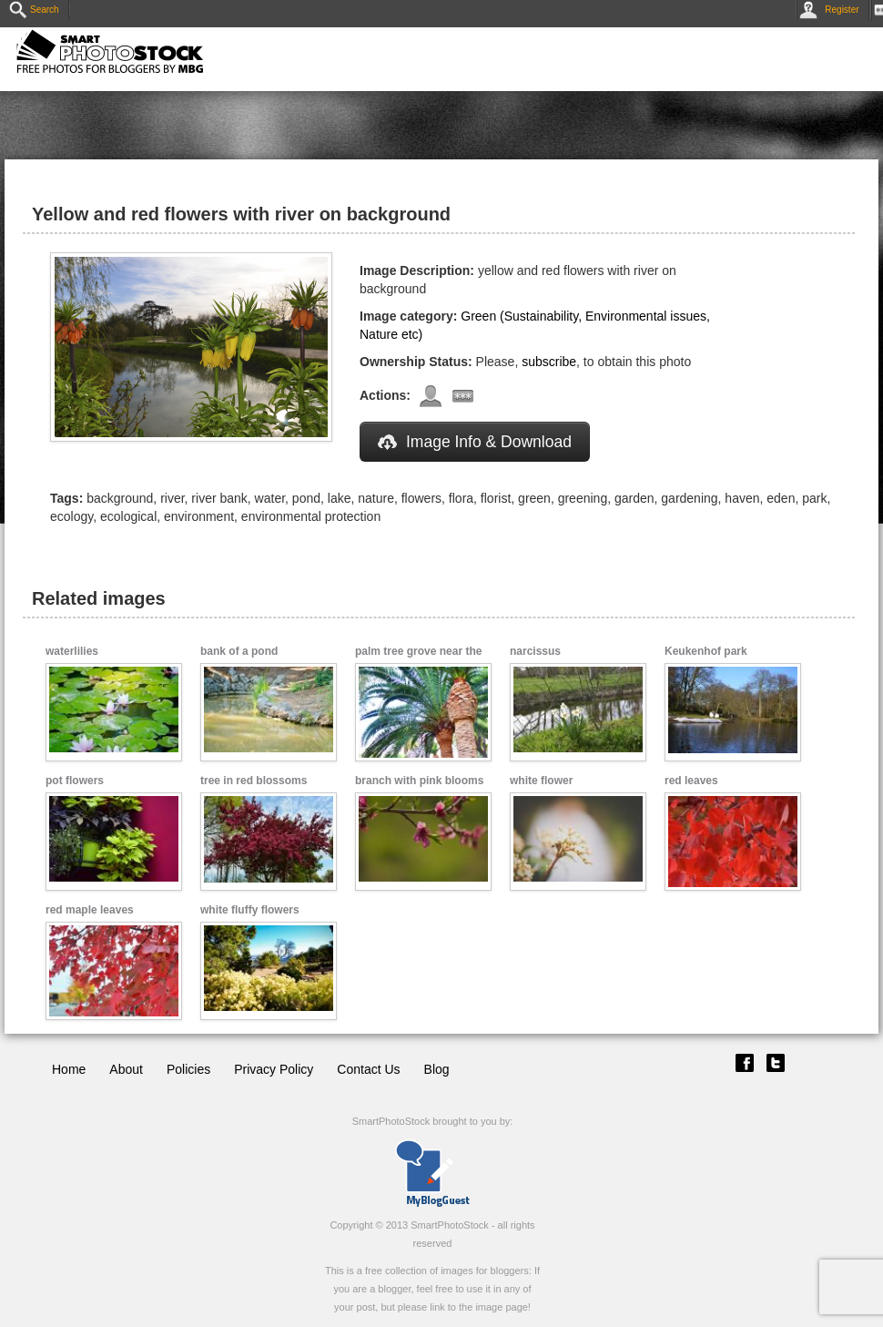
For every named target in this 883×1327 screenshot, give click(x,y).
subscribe (549, 361)
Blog (437, 1069)
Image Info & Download (475, 442)
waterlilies (72, 651)
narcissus (535, 651)
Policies (188, 1069)
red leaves (691, 780)
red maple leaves (90, 909)
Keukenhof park (706, 651)
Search (34, 10)
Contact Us (368, 1069)
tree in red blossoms (253, 780)
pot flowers (75, 780)
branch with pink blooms (419, 780)
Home (69, 1069)
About (126, 1069)
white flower (541, 780)
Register (832, 10)
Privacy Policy (273, 1069)
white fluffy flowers (249, 909)
